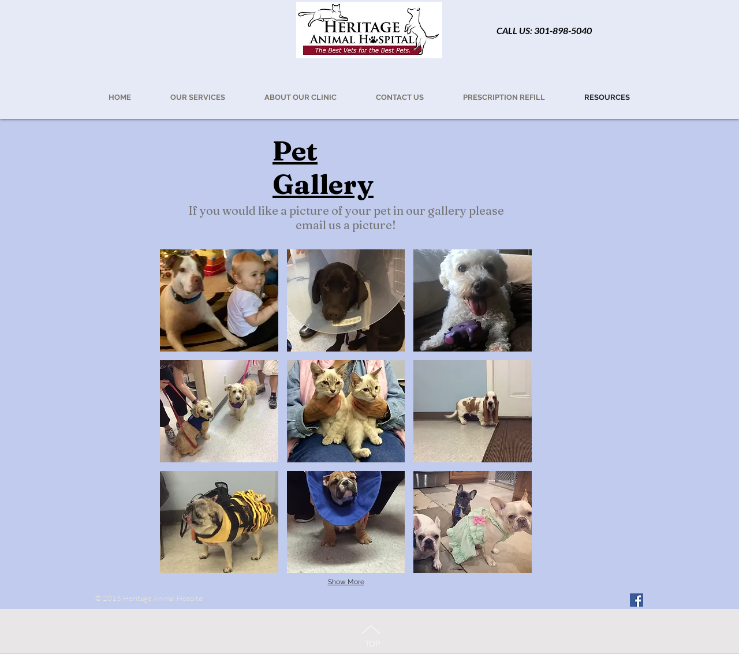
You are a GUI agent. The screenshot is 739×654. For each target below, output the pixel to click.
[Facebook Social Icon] (636, 600)
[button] (504, 97)
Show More (346, 582)
